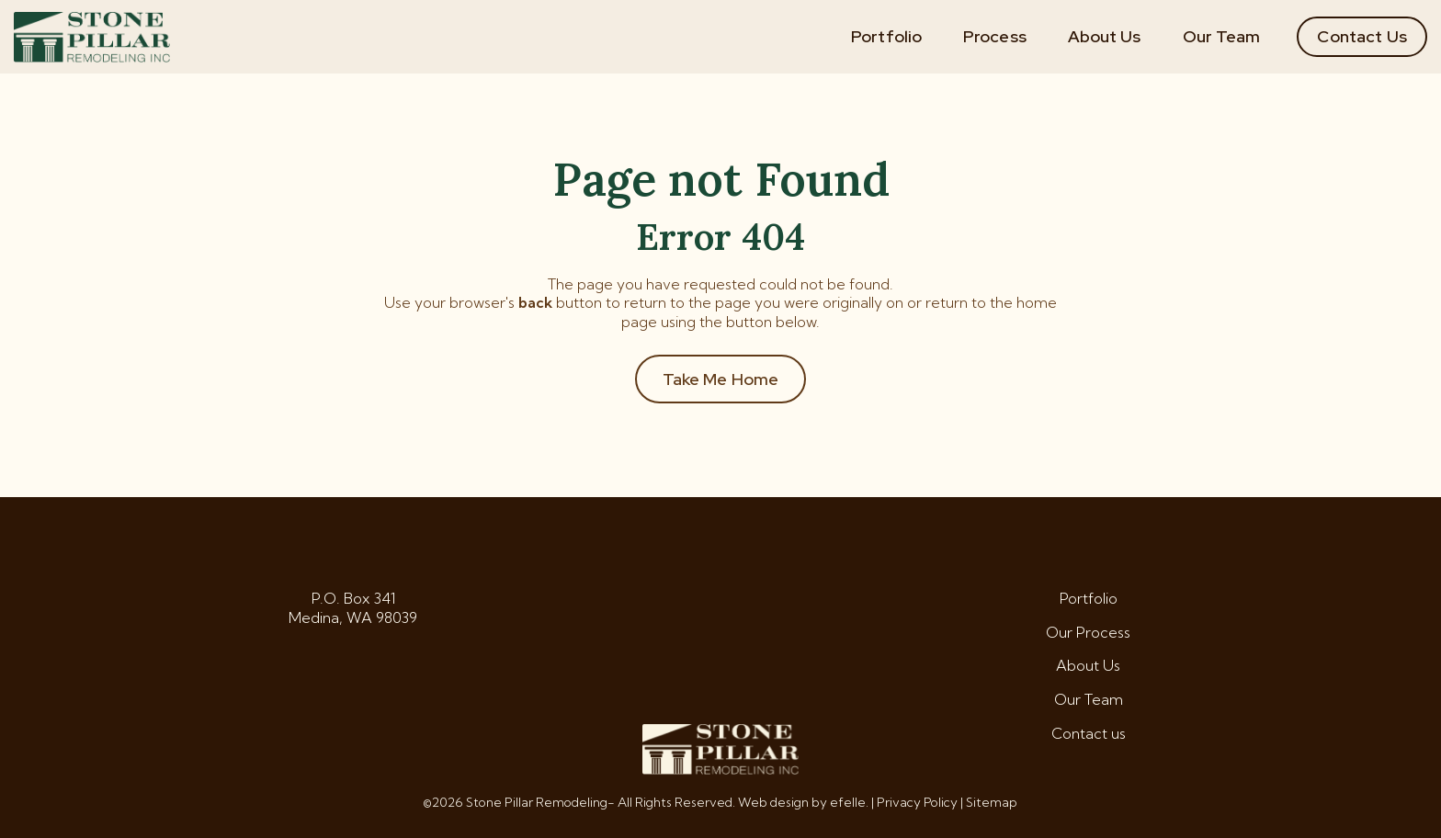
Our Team (1222, 36)
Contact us (1088, 733)
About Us (1104, 36)
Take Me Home (721, 379)
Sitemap (991, 802)
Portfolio (886, 36)
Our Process (1088, 632)
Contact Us (1362, 36)
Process (995, 36)
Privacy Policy (917, 802)
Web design (773, 802)
